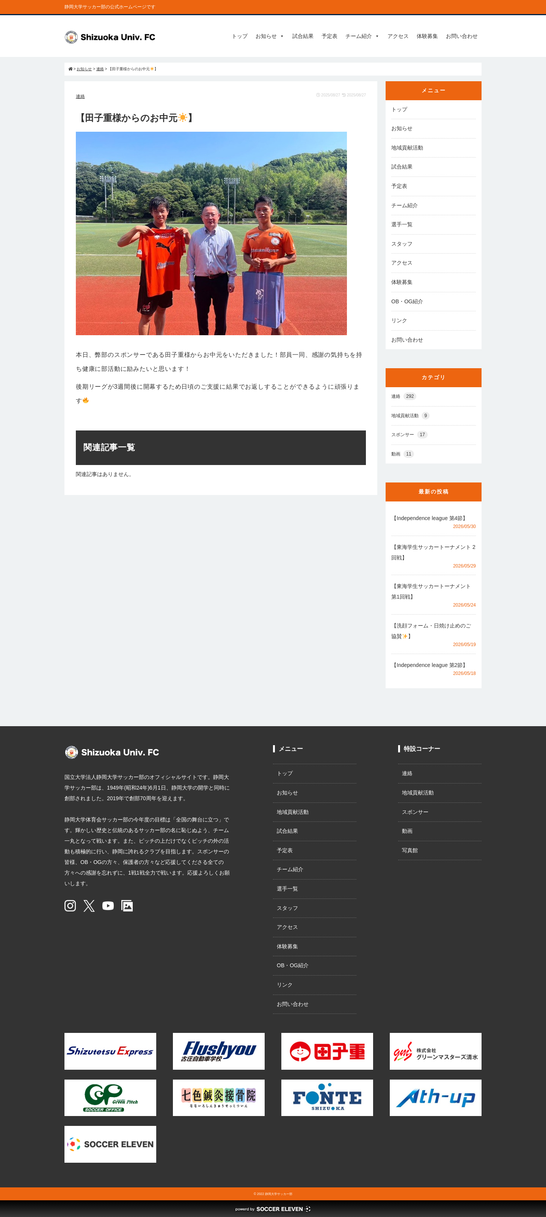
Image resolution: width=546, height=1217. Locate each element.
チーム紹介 (362, 36)
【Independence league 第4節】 (429, 518)
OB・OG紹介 (407, 301)
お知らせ (270, 36)
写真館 (410, 850)
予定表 (329, 36)
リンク (399, 320)
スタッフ (402, 244)
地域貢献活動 (407, 148)
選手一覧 (402, 224)
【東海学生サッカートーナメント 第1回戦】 (433, 591)
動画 (402, 454)
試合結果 (303, 36)
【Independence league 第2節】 (429, 665)
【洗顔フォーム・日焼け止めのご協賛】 (431, 631)
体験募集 (427, 36)
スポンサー (409, 434)
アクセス (398, 36)
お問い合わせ (462, 36)
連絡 (80, 96)
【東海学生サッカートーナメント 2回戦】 (433, 552)
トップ (240, 36)
